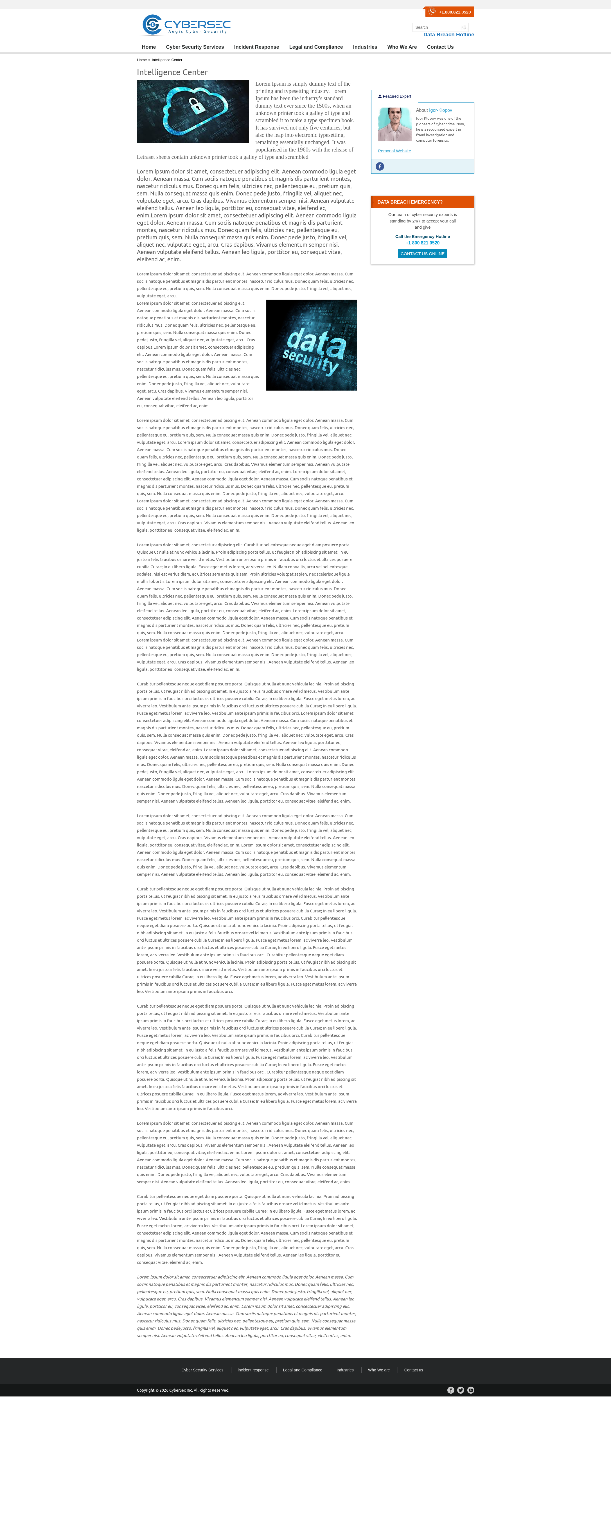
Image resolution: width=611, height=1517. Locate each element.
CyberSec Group (185, 25)
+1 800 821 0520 (423, 242)
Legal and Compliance (316, 47)
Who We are (379, 1370)
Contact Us (440, 47)
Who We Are (402, 47)
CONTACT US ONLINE (423, 253)
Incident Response (256, 47)
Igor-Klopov (440, 110)
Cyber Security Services (195, 47)
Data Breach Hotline (448, 34)
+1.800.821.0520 (455, 12)
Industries (365, 47)
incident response (253, 1370)
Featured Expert (394, 96)
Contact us (413, 1370)
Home (149, 47)
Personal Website (394, 150)
